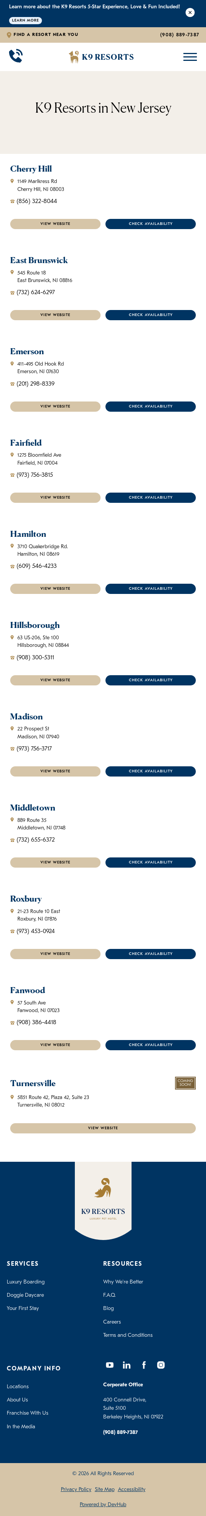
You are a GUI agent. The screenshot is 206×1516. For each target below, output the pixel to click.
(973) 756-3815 (31, 475)
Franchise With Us (27, 1413)
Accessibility (132, 1490)
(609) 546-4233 (33, 566)
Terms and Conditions (128, 1335)
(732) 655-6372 (32, 840)
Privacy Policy (76, 1490)
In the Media (21, 1427)
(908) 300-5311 (32, 658)
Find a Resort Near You (46, 35)
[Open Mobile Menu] (188, 57)
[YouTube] (110, 1365)
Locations (18, 1387)
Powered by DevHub (103, 1505)
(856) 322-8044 (33, 201)
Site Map (105, 1490)
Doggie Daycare (25, 1295)
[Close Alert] (190, 13)
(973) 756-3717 (31, 749)
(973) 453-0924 (32, 932)
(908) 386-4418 (33, 1023)
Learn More (25, 21)
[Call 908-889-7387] (16, 57)
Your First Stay (23, 1308)
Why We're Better (123, 1282)
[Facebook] (144, 1365)
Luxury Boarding (26, 1282)
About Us (17, 1400)
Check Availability (151, 224)
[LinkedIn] (127, 1365)
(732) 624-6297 (32, 293)
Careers (112, 1322)
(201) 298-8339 (32, 384)
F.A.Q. (109, 1295)
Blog (108, 1308)
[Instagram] (161, 1365)
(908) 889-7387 (179, 35)
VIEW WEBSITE (55, 224)
